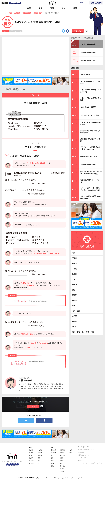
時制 (73, 253)
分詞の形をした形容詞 (88, 107)
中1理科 (40, 450)
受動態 (74, 258)
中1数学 (31, 458)
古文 (71, 450)
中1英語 (31, 450)
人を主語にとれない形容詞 (89, 115)
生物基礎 (62, 455)
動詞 (73, 305)
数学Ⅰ (53, 455)
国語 (75, 8)
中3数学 (31, 463)
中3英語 (31, 455)
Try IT (52, 2)
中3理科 (40, 455)
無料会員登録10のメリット (86, 450)
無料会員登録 (96, 3)
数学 (41, 8)
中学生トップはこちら (15, 3)
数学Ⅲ (53, 460)
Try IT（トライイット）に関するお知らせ (90, 463)
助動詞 (74, 263)
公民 (39, 463)
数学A (52, 463)
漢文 (71, 452)
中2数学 (31, 460)
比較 (73, 290)
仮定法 (74, 284)
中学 (30, 447)
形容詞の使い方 (85, 74)
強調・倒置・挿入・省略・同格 (83, 332)
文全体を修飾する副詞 (88, 44)
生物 (61, 463)
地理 (39, 458)
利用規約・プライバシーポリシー (88, 455)
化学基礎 (62, 452)
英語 (29, 8)
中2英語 (31, 452)
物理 (61, 458)
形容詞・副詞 (75, 68)
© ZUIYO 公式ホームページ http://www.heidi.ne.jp (38, 478)
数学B (52, 466)
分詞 (73, 279)
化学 (61, 460)
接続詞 (74, 300)
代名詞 (74, 316)
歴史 (39, 460)
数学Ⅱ (53, 458)
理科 (52, 8)
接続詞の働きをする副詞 (88, 156)
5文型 (74, 327)
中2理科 (40, 452)
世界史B (62, 468)
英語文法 (53, 450)
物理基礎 (62, 450)
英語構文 (53, 452)
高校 (52, 447)
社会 (64, 8)
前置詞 (74, 321)
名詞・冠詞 (76, 311)
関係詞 (74, 295)
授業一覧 (81, 460)
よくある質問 (82, 458)
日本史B (62, 466)
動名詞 (74, 274)
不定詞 (74, 269)
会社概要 (81, 452)
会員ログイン (83, 2)
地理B (62, 471)
